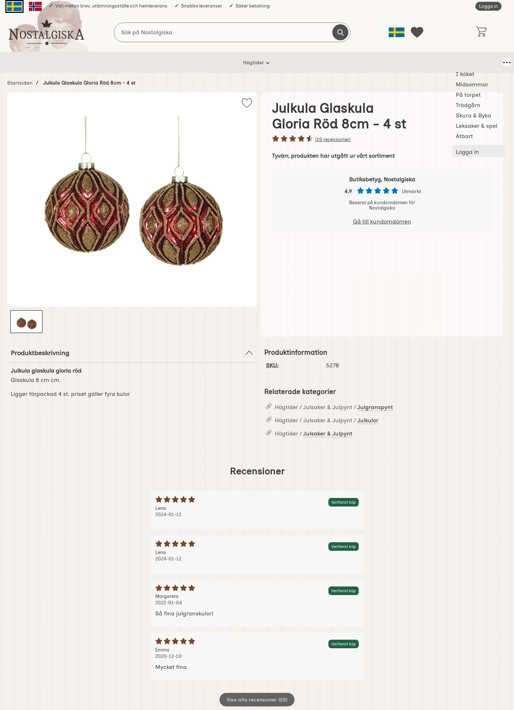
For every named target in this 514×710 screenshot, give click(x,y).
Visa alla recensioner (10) (257, 699)
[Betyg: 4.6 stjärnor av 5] (382, 139)
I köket (139, 62)
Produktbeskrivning (132, 352)
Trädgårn (252, 62)
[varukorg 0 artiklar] (481, 32)
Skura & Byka (293, 62)
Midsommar (176, 62)
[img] (247, 103)
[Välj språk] (396, 32)
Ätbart (382, 62)
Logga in (488, 6)
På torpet (216, 62)
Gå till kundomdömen (382, 221)
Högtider (106, 62)
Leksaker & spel (342, 62)
